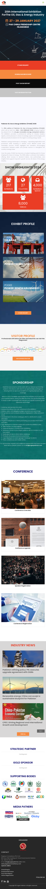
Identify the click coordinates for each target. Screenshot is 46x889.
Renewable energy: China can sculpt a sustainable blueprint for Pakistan (21, 697)
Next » (41, 731)
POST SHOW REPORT (23, 83)
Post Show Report (6, 873)
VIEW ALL (23, 734)
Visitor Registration (7, 875)
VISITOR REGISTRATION (23, 92)
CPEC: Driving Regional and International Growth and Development (22, 723)
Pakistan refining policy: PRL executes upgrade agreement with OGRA (21, 671)
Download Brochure (7, 871)
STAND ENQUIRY (23, 65)
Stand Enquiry (5, 869)
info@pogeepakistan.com (33, 445)
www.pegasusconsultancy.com (11, 864)
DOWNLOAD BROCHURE (23, 74)
